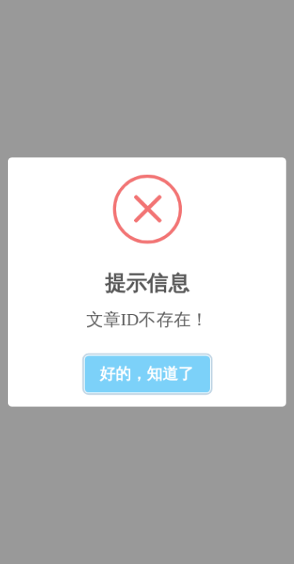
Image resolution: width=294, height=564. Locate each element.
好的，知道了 (147, 373)
